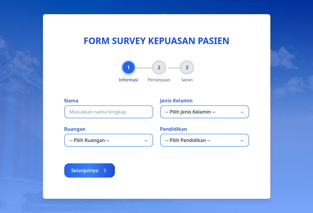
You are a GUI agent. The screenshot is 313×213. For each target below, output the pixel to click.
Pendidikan (173, 129)
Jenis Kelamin (176, 100)
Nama (71, 100)
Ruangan (75, 129)
